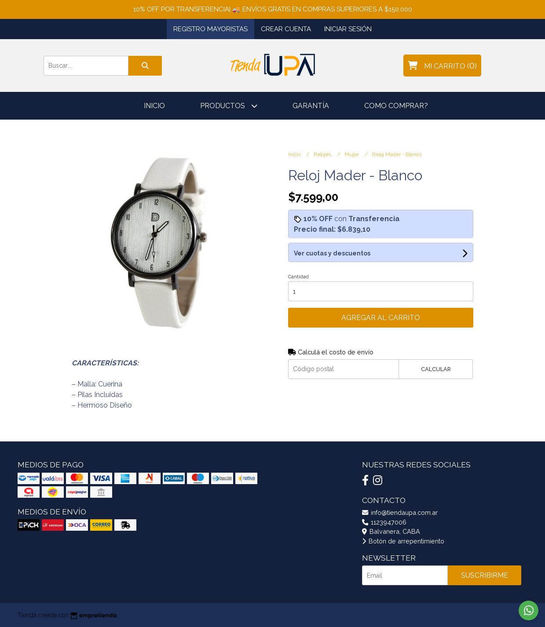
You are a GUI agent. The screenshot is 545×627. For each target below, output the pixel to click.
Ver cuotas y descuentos (332, 253)
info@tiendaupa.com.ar (400, 512)
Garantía (311, 106)
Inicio (154, 106)
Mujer (352, 154)
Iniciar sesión (348, 29)
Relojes (323, 154)
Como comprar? (396, 106)
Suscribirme (484, 575)
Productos (228, 105)
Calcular (436, 369)
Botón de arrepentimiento (403, 541)
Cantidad (298, 277)
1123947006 (384, 522)
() (442, 65)
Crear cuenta (286, 29)
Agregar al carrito (380, 318)
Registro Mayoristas (210, 29)
